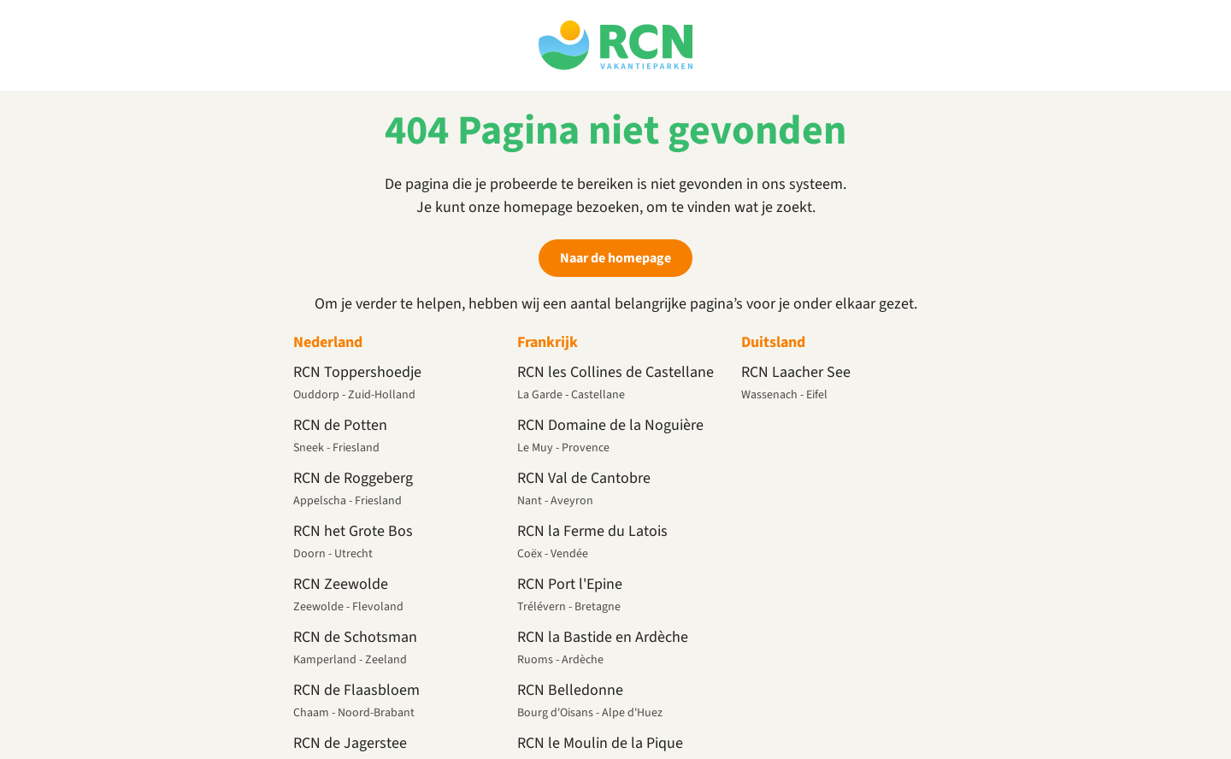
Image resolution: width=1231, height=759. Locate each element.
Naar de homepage (615, 258)
